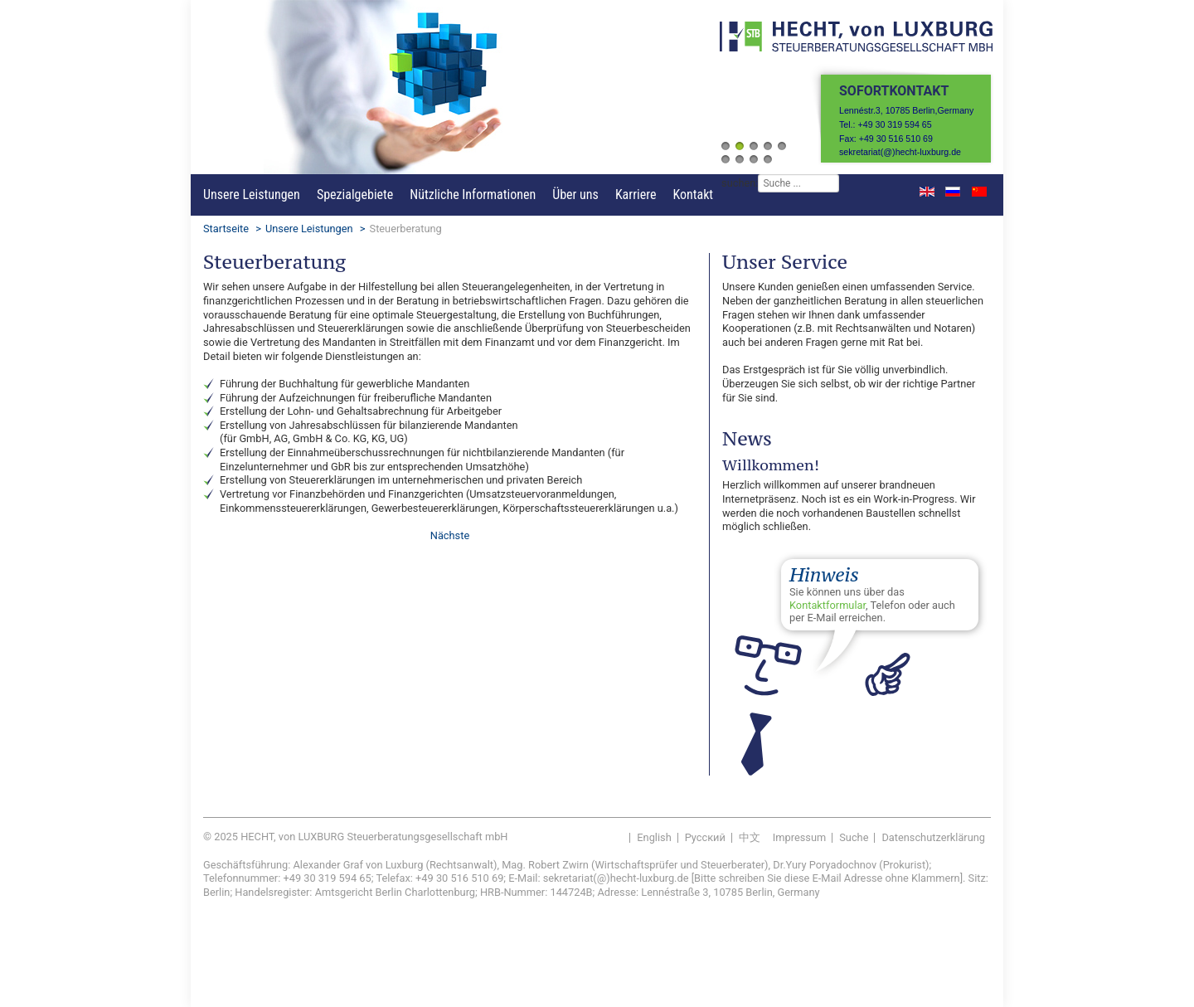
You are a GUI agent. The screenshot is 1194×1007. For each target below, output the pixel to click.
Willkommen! (770, 464)
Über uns (575, 194)
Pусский (705, 837)
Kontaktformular (827, 605)
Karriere (636, 194)
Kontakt (692, 194)
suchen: (739, 183)
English (654, 837)
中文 (749, 837)
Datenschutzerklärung (933, 837)
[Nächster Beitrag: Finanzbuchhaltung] (449, 535)
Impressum (799, 837)
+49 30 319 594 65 (327, 878)
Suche (853, 837)
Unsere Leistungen (251, 194)
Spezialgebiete (355, 194)
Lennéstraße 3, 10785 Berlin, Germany (730, 892)
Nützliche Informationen (473, 194)
